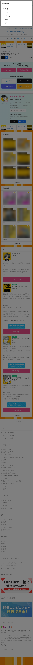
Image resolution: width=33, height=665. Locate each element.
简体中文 (7, 16)
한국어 (7, 23)
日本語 (7, 9)
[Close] (30, 3)
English (7, 12)
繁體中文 (7, 19)
